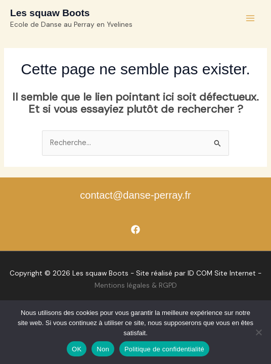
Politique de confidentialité (164, 349)
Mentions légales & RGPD (136, 285)
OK (76, 349)
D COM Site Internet (222, 273)
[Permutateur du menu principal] (250, 18)
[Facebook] (135, 229)
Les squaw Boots (49, 13)
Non (103, 349)
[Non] (258, 332)
